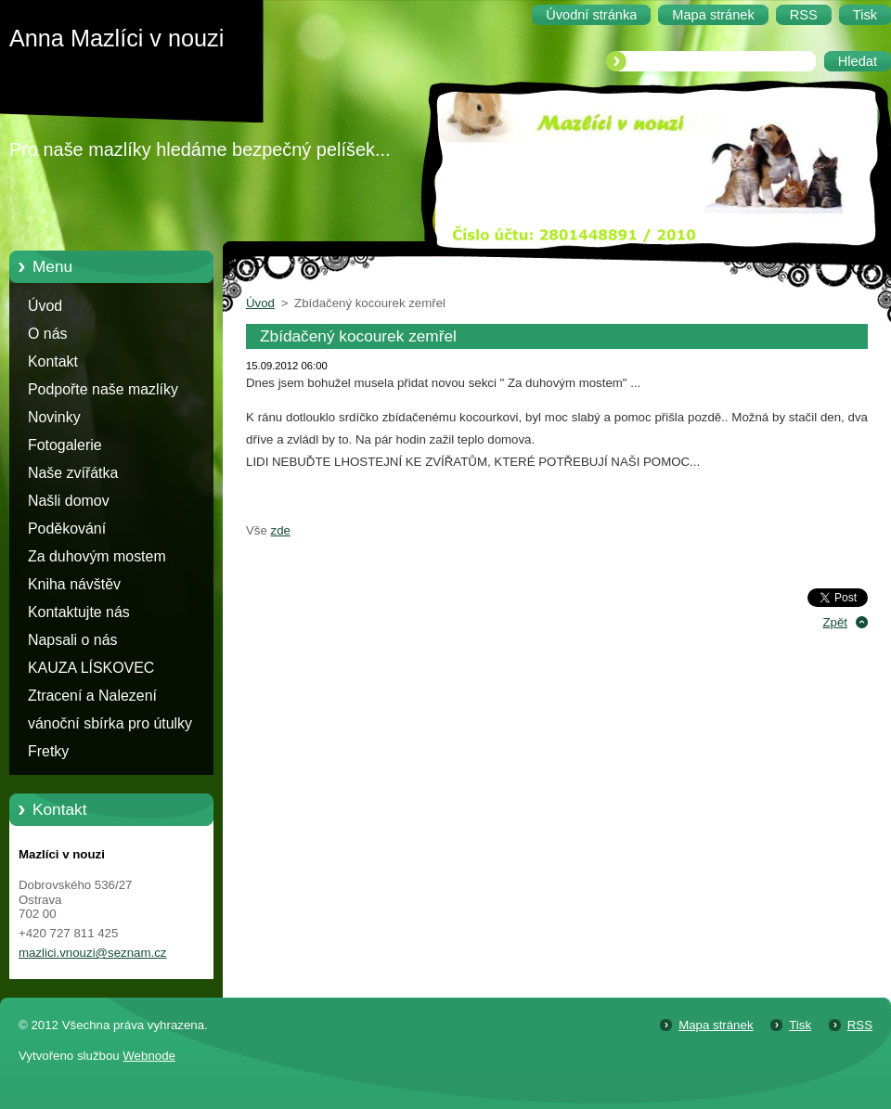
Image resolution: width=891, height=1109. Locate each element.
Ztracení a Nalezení (92, 695)
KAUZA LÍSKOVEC (91, 668)
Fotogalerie (65, 445)
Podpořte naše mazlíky (103, 389)
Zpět (834, 622)
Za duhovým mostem (97, 556)
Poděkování (67, 528)
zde (281, 530)
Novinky (54, 417)
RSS (859, 1025)
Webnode (149, 1056)
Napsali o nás (72, 640)
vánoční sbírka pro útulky (110, 723)
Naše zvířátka (73, 473)
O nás (47, 334)
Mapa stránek (715, 1025)
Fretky (48, 751)
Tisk (800, 1025)
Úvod (45, 306)
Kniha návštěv (74, 584)
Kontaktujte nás (79, 612)
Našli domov (69, 501)
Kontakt (53, 361)
